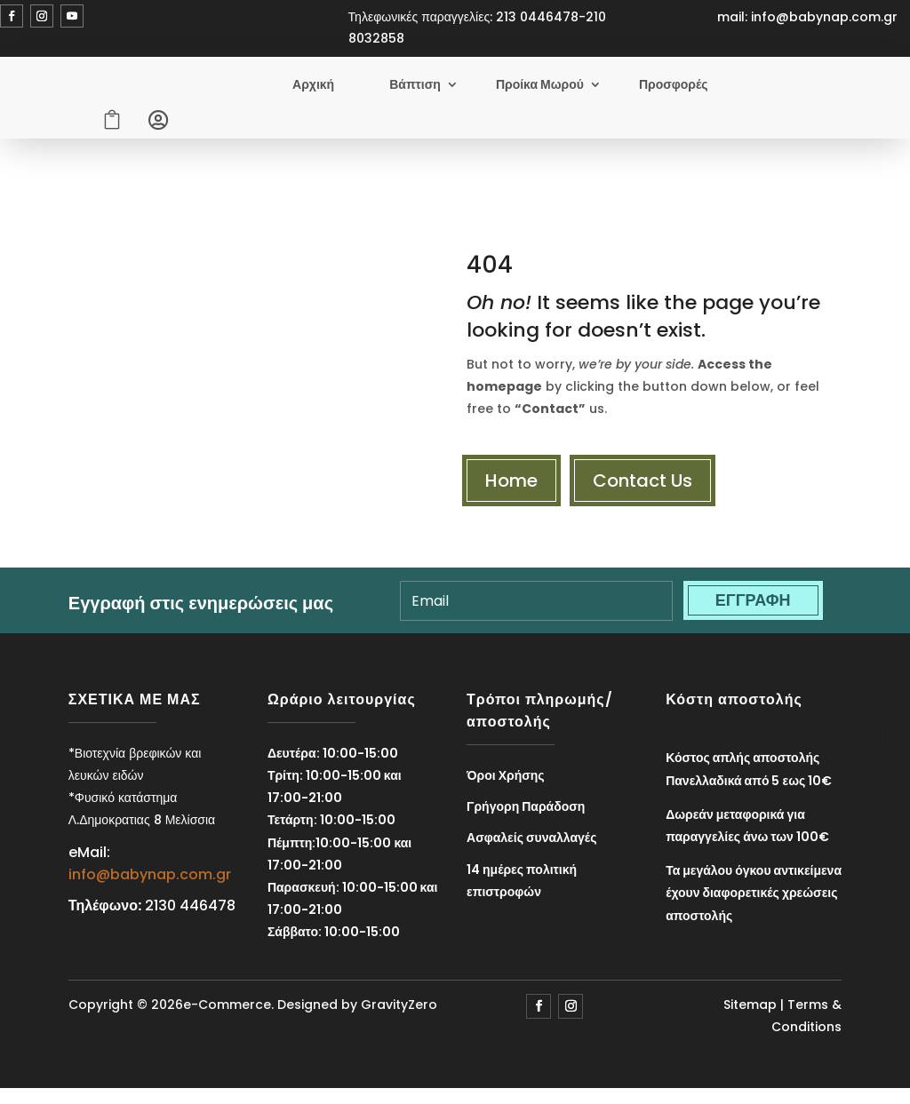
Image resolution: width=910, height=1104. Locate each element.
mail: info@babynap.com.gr (807, 17)
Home (511, 486)
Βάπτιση (415, 88)
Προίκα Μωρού (540, 88)
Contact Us (642, 486)
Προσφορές (673, 88)
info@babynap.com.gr (149, 881)
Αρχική (313, 88)
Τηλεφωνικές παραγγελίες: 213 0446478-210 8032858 (477, 27)
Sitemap (750, 1012)
